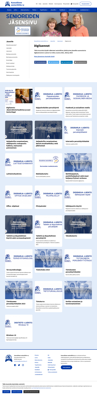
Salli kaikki (6, 391)
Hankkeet (62, 10)
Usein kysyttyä (58, 4)
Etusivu (9, 10)
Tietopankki (74, 4)
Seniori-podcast (10, 63)
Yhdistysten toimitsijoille (12, 75)
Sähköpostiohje (10, 66)
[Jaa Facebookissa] (40, 62)
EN (36, 4)
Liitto (15, 10)
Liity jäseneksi (85, 4)
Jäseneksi (45, 4)
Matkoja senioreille (11, 54)
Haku (40, 4)
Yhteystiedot (66, 4)
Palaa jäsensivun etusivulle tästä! (44, 56)
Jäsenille (53, 10)
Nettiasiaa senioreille (11, 57)
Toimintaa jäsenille (11, 69)
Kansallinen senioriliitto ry (41, 41)
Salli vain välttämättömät (31, 391)
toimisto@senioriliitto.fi (20, 375)
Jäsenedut (9, 48)
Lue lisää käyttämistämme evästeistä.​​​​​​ (41, 388)
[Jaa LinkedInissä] (67, 62)
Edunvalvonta (25, 10)
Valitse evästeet (17, 391)
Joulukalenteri (84, 10)
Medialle (51, 4)
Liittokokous (72, 10)
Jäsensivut (60, 41)
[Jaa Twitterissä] (53, 62)
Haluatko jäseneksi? (11, 45)
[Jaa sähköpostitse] (80, 62)
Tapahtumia (43, 10)
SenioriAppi (9, 60)
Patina (34, 10)
